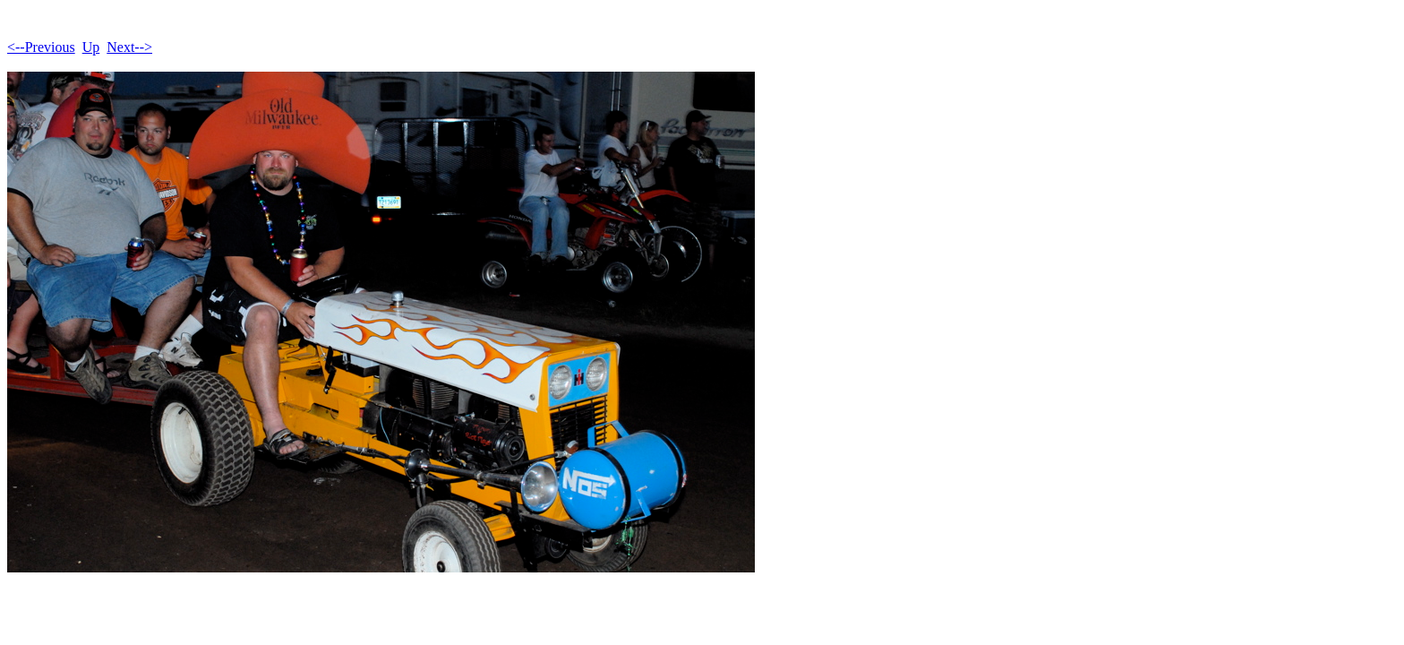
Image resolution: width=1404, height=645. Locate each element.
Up (91, 47)
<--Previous (41, 47)
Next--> (129, 47)
